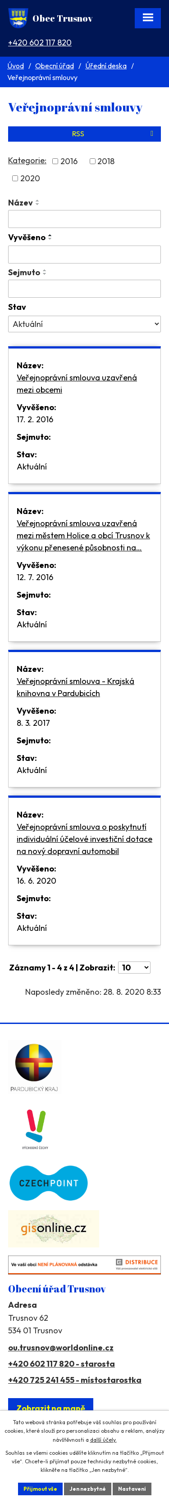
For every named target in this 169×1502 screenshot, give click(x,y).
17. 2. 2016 (35, 419)
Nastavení (132, 1488)
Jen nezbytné (87, 1488)
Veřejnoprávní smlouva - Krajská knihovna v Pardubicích (75, 687)
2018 (105, 161)
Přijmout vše (40, 1488)
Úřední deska (106, 65)
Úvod (15, 65)
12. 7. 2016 (35, 577)
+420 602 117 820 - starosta (61, 1364)
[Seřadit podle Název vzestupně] (38, 200)
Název (20, 202)
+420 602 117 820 (40, 42)
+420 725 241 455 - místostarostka (75, 1380)
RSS (114, 133)
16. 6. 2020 (36, 881)
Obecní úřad (54, 65)
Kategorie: (27, 160)
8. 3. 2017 (33, 723)
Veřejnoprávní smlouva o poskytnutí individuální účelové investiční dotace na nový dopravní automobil (84, 839)
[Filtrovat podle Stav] (84, 324)
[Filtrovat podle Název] (84, 219)
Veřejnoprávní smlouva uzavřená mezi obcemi (77, 383)
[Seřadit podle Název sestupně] (38, 204)
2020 (30, 178)
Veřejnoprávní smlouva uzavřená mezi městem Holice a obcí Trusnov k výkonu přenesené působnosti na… (83, 535)
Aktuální (32, 466)
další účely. (103, 1439)
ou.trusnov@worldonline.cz (61, 1347)
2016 (69, 161)
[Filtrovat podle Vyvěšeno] (84, 255)
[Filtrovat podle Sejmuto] (84, 289)
